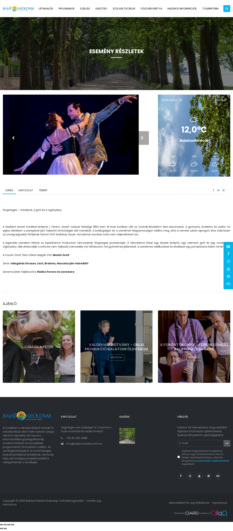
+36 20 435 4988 (76, 439)
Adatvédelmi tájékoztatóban (213, 462)
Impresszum (219, 504)
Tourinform (210, 8)
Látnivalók (46, 8)
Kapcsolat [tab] (26, 192)
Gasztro (101, 8)
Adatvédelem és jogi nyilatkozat (188, 504)
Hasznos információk (182, 8)
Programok (67, 8)
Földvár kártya (151, 8)
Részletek (39, 357)
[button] (226, 8)
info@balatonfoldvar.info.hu (84, 445)
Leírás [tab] (9, 192)
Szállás (85, 8)
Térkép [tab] (43, 192)
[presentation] (13, 139)
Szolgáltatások (124, 8)
